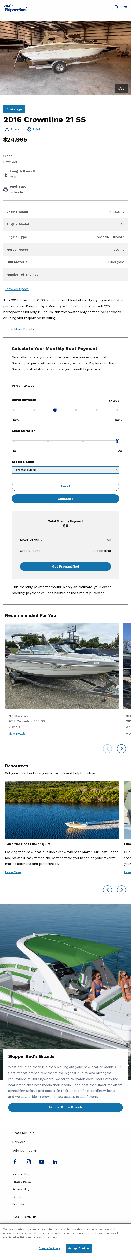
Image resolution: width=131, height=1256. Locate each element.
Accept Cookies (79, 1248)
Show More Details (19, 329)
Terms (16, 1196)
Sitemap (18, 1204)
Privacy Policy (21, 1181)
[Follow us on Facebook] (14, 1163)
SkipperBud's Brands (66, 1107)
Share (15, 129)
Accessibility (20, 1189)
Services (19, 1142)
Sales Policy (20, 1174)
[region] (65, 1239)
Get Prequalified (65, 566)
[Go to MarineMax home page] (65, 8)
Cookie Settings (49, 1248)
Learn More (13, 872)
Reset (65, 486)
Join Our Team (24, 1150)
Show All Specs (17, 289)
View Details (17, 733)
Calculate (65, 499)
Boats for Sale (23, 1133)
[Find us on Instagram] (28, 1163)
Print (36, 129)
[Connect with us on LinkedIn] (55, 1163)
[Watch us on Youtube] (41, 1163)
